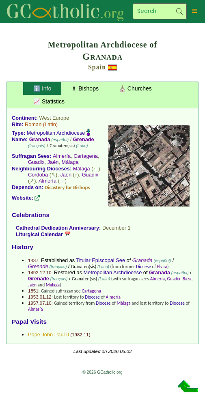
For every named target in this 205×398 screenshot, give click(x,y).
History (22, 246)
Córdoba (38, 175)
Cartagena (85, 156)
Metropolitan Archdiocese (56, 133)
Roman (33, 124)
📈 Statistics (49, 101)
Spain (97, 67)
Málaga (70, 162)
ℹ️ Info (42, 88)
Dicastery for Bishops (67, 187)
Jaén (53, 162)
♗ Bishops (85, 88)
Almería (62, 156)
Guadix (36, 162)
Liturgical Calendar (39, 234)
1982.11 (80, 334)
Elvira (162, 266)
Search (180, 11)
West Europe (54, 118)
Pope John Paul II (48, 334)
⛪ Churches (135, 88)
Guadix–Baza (179, 279)
